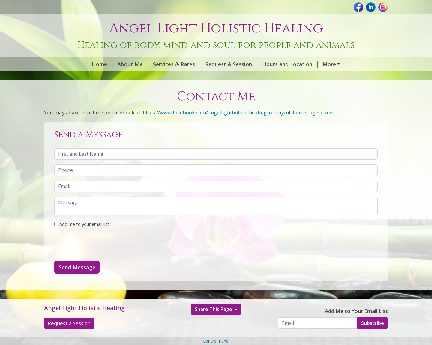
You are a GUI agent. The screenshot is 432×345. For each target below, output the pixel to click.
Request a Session (69, 336)
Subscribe (372, 335)
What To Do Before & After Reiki (324, 64)
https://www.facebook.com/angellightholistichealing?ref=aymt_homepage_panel (238, 125)
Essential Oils (68, 76)
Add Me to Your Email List (356, 323)
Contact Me (192, 76)
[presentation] (100, 257)
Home (59, 64)
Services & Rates (134, 64)
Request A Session (188, 64)
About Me (89, 64)
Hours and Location (247, 64)
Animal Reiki (111, 76)
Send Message (77, 280)
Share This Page (214, 322)
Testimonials (154, 76)
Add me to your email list (81, 237)
